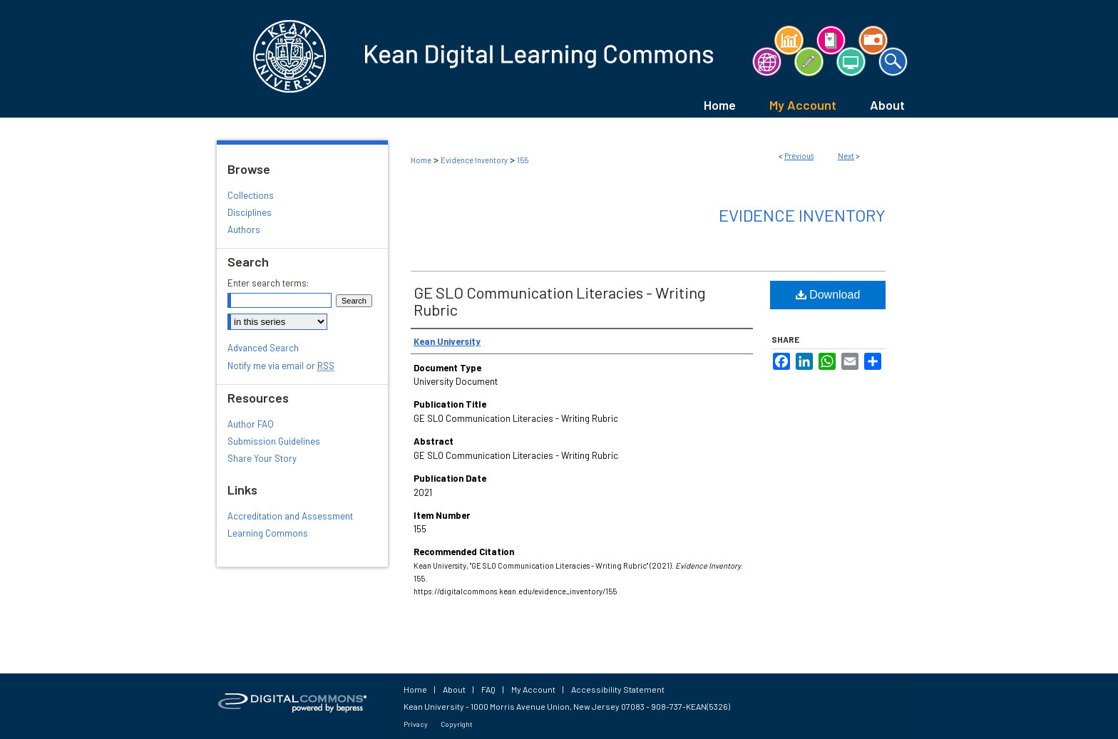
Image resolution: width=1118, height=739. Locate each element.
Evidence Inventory (474, 160)
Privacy (416, 724)
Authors (243, 229)
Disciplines (249, 212)
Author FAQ (250, 424)
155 (522, 160)
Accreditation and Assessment (290, 516)
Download (828, 295)
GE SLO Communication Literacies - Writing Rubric (560, 301)
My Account (533, 689)
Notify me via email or (280, 365)
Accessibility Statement (618, 689)
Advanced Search (263, 347)
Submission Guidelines (273, 441)
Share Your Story (262, 458)
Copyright (457, 724)
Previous (799, 155)
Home (421, 160)
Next (846, 155)
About (454, 689)
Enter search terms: (268, 283)
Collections (250, 195)
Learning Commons (267, 533)
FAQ (488, 689)
